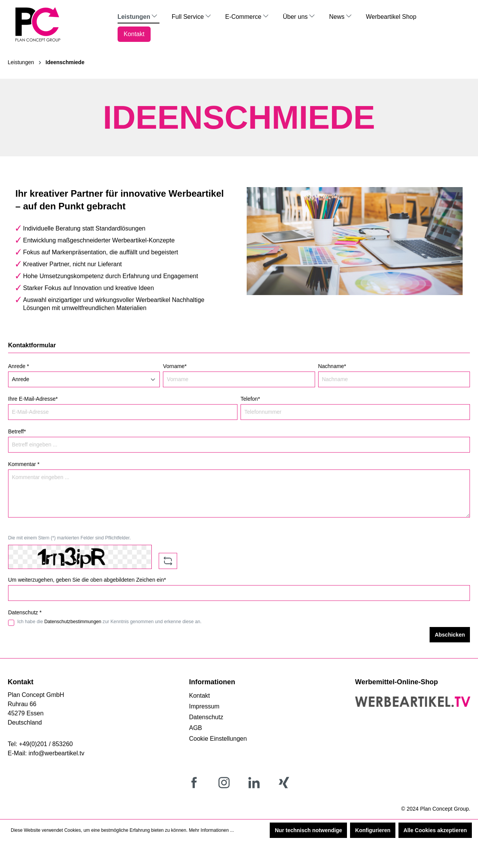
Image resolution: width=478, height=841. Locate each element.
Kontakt (199, 695)
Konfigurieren (372, 830)
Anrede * (18, 366)
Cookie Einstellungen (218, 738)
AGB (195, 728)
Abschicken (450, 635)
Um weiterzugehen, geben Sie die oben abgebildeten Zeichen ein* (87, 580)
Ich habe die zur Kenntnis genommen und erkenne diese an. (109, 621)
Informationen (212, 682)
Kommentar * (24, 464)
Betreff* (17, 431)
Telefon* (250, 399)
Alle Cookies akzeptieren (435, 830)
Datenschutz (206, 717)
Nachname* (332, 366)
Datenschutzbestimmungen (72, 621)
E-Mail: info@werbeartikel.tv (46, 753)
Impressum (204, 706)
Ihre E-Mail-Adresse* (33, 399)
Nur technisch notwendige (308, 830)
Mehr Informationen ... (211, 830)
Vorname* (174, 366)
